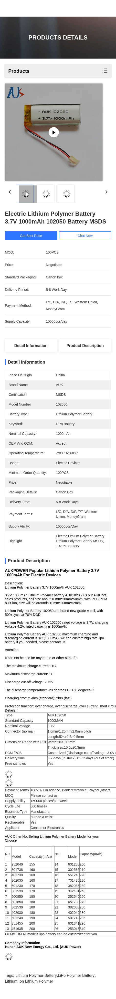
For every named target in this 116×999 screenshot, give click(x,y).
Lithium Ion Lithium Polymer (29, 984)
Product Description (85, 346)
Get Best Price (31, 236)
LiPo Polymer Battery (76, 978)
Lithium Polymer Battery (36, 978)
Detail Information (31, 346)
